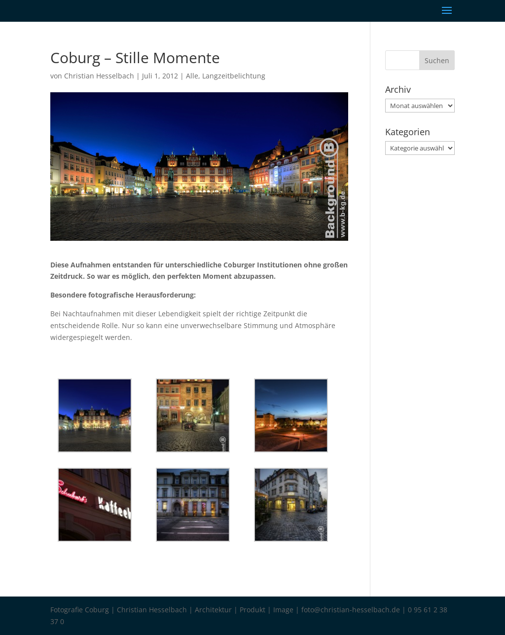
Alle (192, 75)
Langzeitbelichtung (233, 75)
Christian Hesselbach (99, 75)
